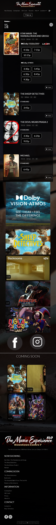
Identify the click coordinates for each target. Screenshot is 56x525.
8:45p (37, 74)
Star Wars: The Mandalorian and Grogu (15, 460)
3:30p (26, 68)
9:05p (26, 141)
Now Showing (8, 10)
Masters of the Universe (11, 483)
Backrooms (7, 478)
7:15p (37, 49)
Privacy (6, 496)
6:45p (26, 169)
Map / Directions (9, 508)
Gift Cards (24, 10)
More (36, 10)
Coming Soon (16, 10)
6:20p (37, 135)
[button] (49, 10)
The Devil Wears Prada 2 (11, 465)
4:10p (26, 49)
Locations (42, 10)
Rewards (31, 10)
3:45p (26, 107)
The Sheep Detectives (10, 462)
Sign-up (28, 15)
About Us (7, 498)
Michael (6, 467)
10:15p (26, 55)
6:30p (26, 74)
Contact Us (7, 506)
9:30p (26, 79)
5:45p (37, 68)
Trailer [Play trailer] (48, 87)
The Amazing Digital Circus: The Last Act (15, 480)
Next (51, 25)
